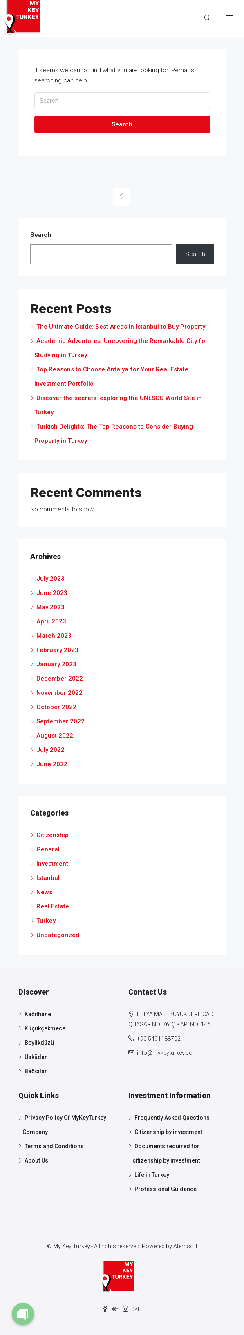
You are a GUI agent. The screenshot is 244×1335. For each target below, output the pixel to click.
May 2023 (50, 607)
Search (122, 124)
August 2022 (54, 735)
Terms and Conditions (54, 1146)
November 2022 (59, 692)
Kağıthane (38, 1014)
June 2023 (51, 593)
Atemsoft (185, 1246)
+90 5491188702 (159, 1038)
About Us (36, 1160)
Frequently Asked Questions (172, 1117)
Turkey (46, 920)
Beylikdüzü (39, 1042)
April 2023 (51, 621)
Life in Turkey (151, 1174)
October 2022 (56, 707)
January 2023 (56, 664)
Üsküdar (36, 1057)
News (44, 892)
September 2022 (60, 721)
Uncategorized (57, 935)
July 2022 (50, 750)
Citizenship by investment (168, 1132)
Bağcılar (36, 1071)
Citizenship (52, 835)
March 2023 (54, 635)
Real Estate (52, 906)
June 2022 (51, 764)
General (48, 849)
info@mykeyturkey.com (167, 1053)
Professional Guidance (165, 1189)
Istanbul (48, 878)
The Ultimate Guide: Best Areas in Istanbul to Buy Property (120, 326)
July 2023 (50, 578)
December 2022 (59, 678)
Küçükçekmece (45, 1028)
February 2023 (57, 650)
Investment (52, 863)
